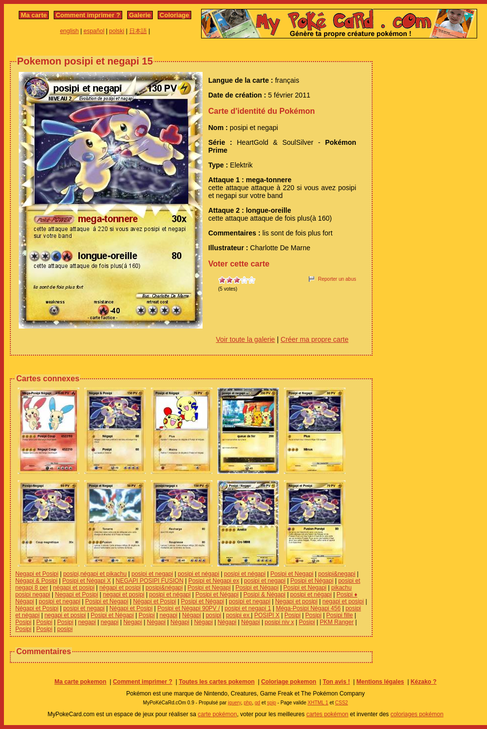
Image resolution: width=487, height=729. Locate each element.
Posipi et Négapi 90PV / (188, 608)
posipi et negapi (152, 573)
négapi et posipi (74, 587)
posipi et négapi (198, 573)
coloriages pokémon (416, 714)
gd (257, 702)
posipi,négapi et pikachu (95, 573)
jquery (234, 702)
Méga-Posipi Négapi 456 (308, 608)
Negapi (132, 622)
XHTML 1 (318, 702)
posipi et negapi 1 (248, 608)
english (69, 31)
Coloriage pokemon (288, 681)
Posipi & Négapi (264, 594)
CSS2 (341, 702)
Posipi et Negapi (291, 573)
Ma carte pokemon (80, 681)
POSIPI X (266, 615)
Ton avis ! (336, 681)
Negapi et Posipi (36, 573)
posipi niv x (279, 622)
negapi (168, 615)
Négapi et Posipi (154, 601)
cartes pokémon (327, 714)
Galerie (140, 15)
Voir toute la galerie (245, 339)
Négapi (191, 615)
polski (116, 31)
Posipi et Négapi (311, 580)
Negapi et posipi (296, 601)
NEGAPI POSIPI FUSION (149, 580)
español (94, 31)
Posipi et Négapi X (86, 580)
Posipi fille (339, 615)
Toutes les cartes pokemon (217, 681)
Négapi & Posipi (36, 580)
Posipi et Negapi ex (213, 580)
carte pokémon (217, 714)
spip (271, 702)
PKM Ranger (337, 622)
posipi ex (238, 615)
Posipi (147, 615)
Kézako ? (424, 681)
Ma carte (34, 15)
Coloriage (174, 15)
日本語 (138, 31)
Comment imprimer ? (88, 15)
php (248, 702)
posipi (213, 615)
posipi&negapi (336, 573)
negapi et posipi (123, 594)
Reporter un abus (337, 279)
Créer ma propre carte (314, 339)
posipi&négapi (163, 587)
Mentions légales (380, 681)
